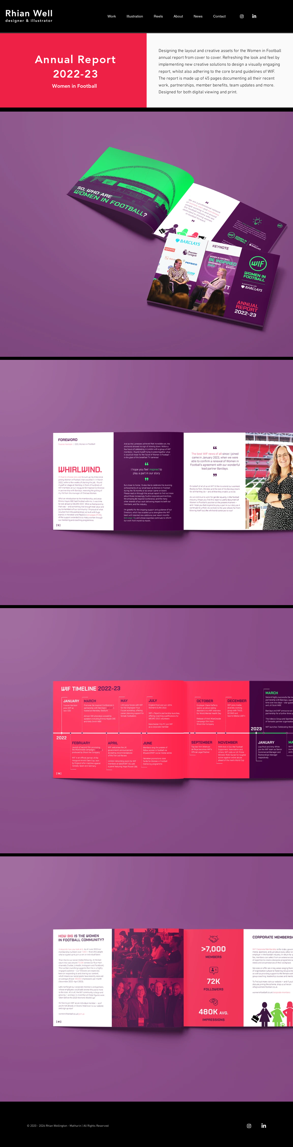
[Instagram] (241, 16)
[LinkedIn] (254, 16)
